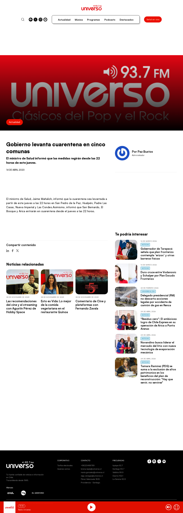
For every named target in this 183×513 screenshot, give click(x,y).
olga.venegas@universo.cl (92, 476)
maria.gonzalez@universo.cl (92, 472)
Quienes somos (63, 469)
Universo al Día (148, 291)
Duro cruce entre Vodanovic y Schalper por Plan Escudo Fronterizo (158, 275)
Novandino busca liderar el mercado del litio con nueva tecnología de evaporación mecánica (158, 347)
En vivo (22, 506)
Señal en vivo (153, 19)
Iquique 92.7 (118, 465)
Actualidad (64, 19)
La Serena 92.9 (119, 479)
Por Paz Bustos (142, 151)
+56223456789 (88, 465)
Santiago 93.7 (118, 469)
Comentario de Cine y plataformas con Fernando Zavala (90, 304)
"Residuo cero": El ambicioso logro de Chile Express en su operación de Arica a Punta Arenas (159, 323)
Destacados (126, 19)
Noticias (145, 245)
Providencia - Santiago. (90, 482)
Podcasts (109, 19)
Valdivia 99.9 (118, 472)
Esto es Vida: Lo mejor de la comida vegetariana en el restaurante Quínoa (56, 306)
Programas (93, 19)
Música (79, 19)
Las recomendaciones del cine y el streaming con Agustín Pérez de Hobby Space (21, 306)
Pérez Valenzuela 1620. (90, 479)
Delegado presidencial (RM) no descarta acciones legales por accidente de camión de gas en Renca (158, 300)
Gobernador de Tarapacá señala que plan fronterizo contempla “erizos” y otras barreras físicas (157, 253)
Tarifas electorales (65, 465)
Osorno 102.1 (118, 476)
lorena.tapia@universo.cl (91, 469)
